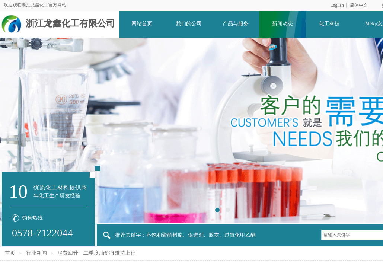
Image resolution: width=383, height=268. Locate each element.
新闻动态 (282, 23)
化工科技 (329, 23)
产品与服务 (236, 23)
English (337, 5)
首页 (10, 253)
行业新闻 (36, 253)
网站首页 (141, 23)
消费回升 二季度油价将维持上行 (96, 253)
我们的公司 (189, 23)
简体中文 (359, 5)
